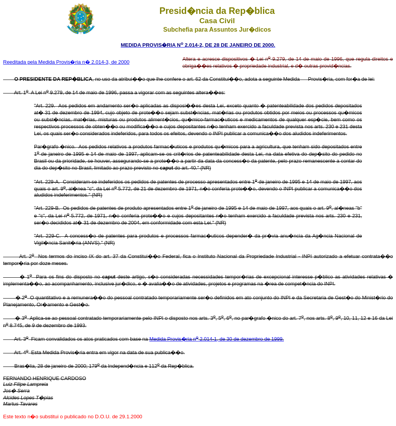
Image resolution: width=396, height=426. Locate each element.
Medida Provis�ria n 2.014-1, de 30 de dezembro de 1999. (216, 339)
